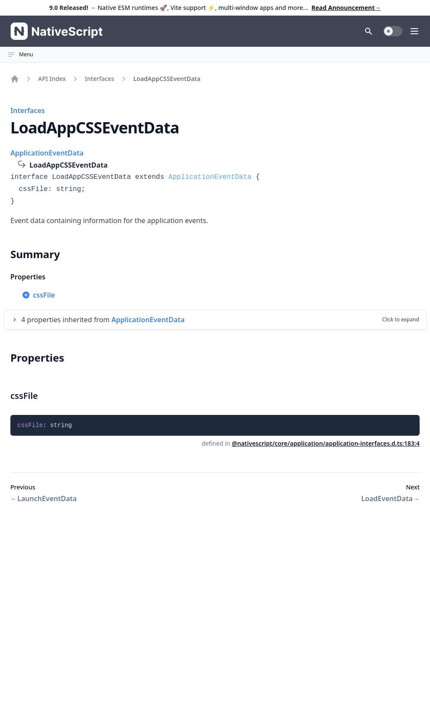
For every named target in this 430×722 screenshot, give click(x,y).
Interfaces (99, 78)
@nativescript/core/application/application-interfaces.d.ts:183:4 (326, 443)
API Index (52, 78)
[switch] (392, 31)
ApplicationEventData (47, 153)
